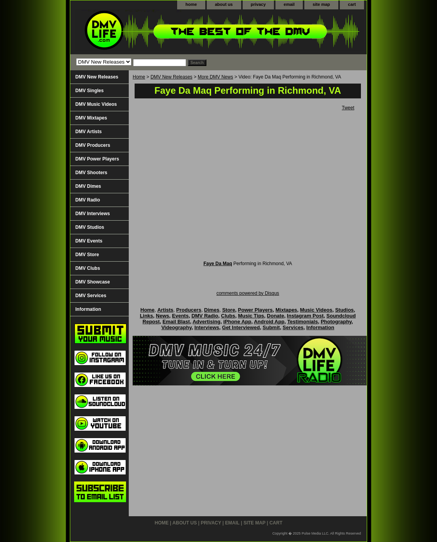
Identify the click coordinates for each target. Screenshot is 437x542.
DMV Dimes (88, 186)
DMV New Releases (171, 77)
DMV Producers (92, 145)
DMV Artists (88, 131)
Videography (176, 327)
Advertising (206, 321)
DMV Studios (89, 227)
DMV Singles (89, 90)
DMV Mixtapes (91, 118)
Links (146, 316)
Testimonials (302, 321)
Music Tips (251, 316)
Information (88, 309)
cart (352, 4)
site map (321, 4)
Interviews (206, 327)
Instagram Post (305, 316)
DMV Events (88, 241)
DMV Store (87, 254)
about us (224, 4)
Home (139, 77)
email (289, 4)
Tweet (348, 108)
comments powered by (248, 293)
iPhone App (237, 321)
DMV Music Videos (96, 104)
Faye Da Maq (217, 263)
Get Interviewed (241, 327)
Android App (269, 321)
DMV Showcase (92, 282)
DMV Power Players (97, 159)
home (191, 4)
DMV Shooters (91, 172)
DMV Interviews (92, 213)
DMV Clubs (87, 268)
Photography (336, 321)
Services (293, 327)
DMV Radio (87, 200)
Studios (344, 310)
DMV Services (90, 295)
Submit (271, 327)
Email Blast (176, 321)
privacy (258, 4)
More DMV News (215, 77)
